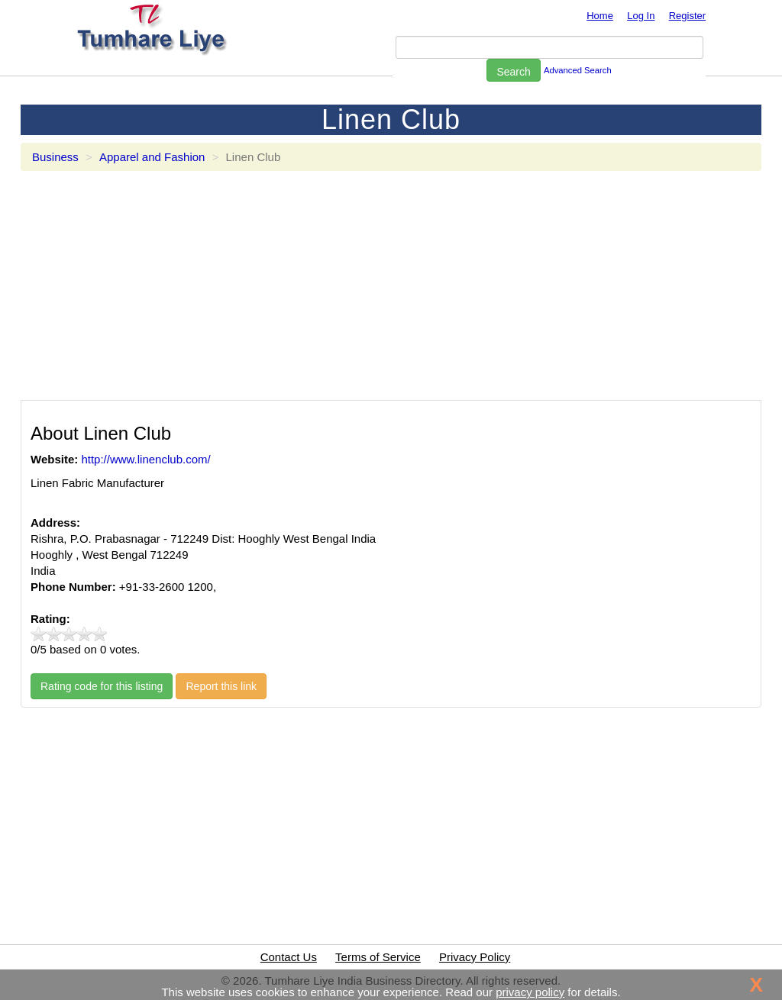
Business (55, 156)
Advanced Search (578, 70)
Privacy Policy (474, 956)
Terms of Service (378, 956)
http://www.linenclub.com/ (145, 459)
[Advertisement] (391, 293)
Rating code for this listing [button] (101, 686)
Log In (640, 15)
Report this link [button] (221, 686)
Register (687, 15)
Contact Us (288, 956)
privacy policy (530, 991)
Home (599, 15)
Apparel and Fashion (152, 156)
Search (513, 72)
